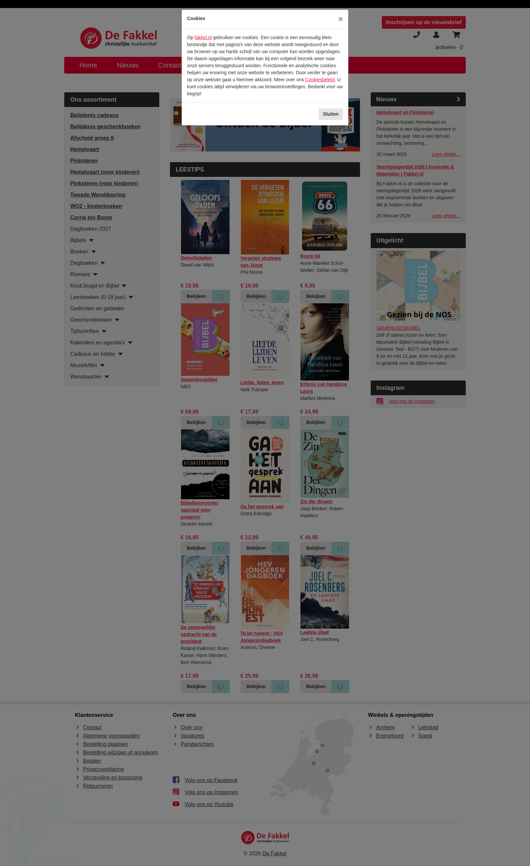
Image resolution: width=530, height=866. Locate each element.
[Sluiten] (340, 19)
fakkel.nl (203, 37)
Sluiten (331, 114)
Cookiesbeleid (320, 79)
